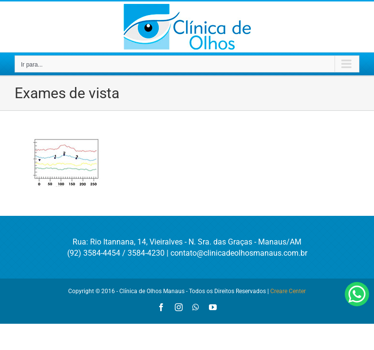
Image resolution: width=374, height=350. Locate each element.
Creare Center (288, 291)
